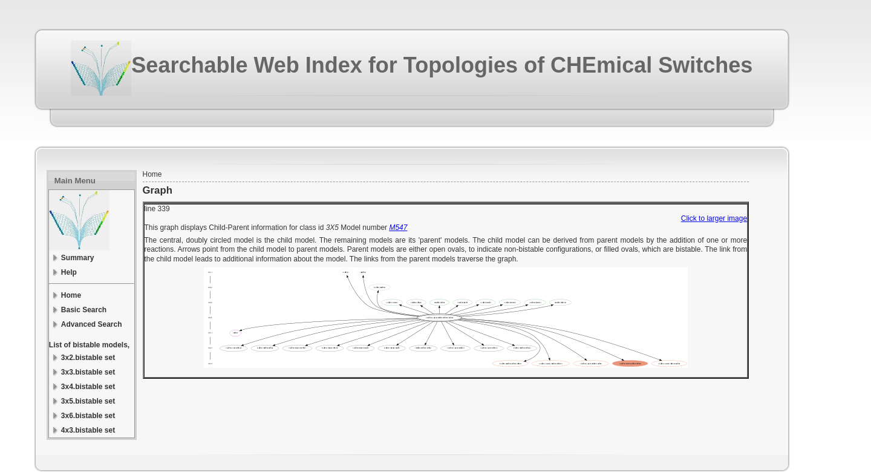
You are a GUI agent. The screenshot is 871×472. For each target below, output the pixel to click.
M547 (398, 227)
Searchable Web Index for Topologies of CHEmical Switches (441, 65)
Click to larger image (714, 218)
